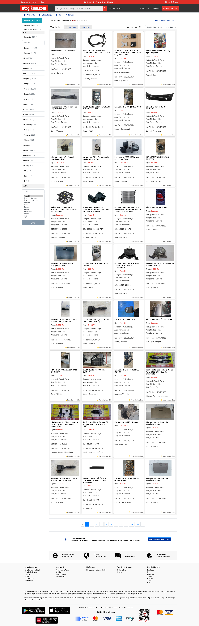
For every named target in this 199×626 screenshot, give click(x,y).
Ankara (33, 203)
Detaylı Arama (115, 8)
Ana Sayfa (29, 15)
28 (138, 524)
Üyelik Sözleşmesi (31, 572)
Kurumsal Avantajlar (29, 2)
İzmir (33, 205)
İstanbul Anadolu (33, 200)
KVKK (27, 576)
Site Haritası (29, 578)
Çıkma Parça (45, 15)
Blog (42, 2)
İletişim (119, 572)
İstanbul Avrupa (33, 198)
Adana (33, 209)
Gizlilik (27, 574)
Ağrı (33, 216)
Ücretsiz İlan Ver (170, 8)
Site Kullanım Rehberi (32, 570)
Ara (33, 222)
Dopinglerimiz (121, 570)
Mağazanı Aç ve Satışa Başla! (96, 570)
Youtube (150, 576)
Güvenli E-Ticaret (171, 2)
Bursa (33, 207)
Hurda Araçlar (60, 576)
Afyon (33, 214)
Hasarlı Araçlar (61, 574)
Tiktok (149, 580)
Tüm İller (33, 196)
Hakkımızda (29, 580)
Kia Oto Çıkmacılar (32, 20)
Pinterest (150, 578)
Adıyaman (33, 211)
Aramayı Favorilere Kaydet (165, 20)
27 (132, 524)
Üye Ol (156, 8)
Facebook (150, 570)
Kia (58, 15)
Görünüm (129, 27)
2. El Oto (58, 572)
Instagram (150, 574)
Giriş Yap (144, 8)
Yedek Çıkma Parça (62, 570)
